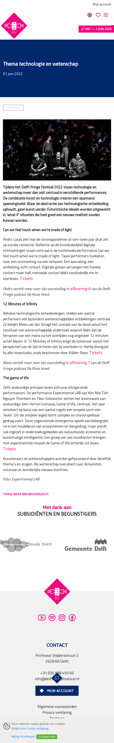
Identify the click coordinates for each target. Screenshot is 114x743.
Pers (57, 710)
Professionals (57, 715)
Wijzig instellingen (23, 736)
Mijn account (102, 4)
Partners (57, 704)
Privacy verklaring (57, 698)
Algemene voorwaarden (57, 692)
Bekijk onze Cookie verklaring (30, 728)
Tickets (26, 264)
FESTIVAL (13, 93)
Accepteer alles (47, 736)
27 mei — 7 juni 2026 (96, 29)
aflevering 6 (80, 274)
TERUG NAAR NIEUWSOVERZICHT (26, 480)
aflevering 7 (79, 348)
